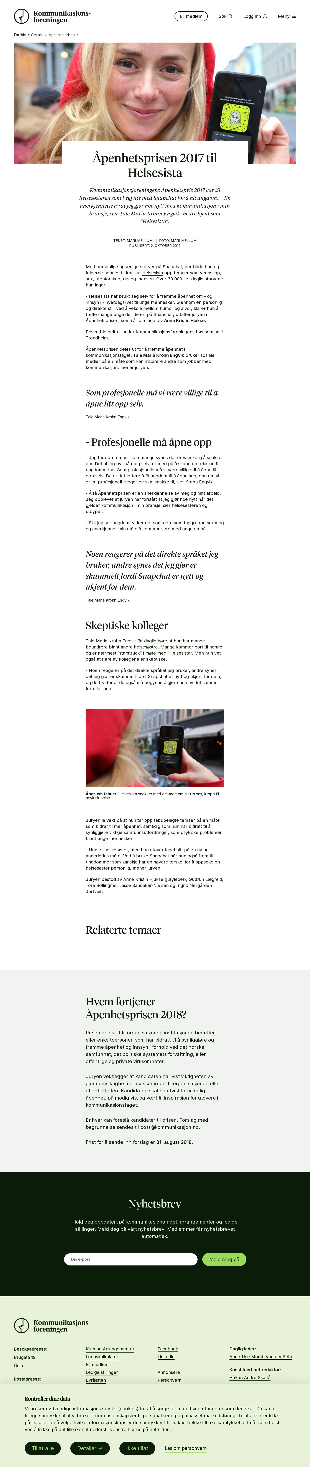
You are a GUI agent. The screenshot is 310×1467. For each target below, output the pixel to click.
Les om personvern (186, 1448)
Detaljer (86, 1448)
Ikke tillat (137, 1448)
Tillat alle (43, 1448)
